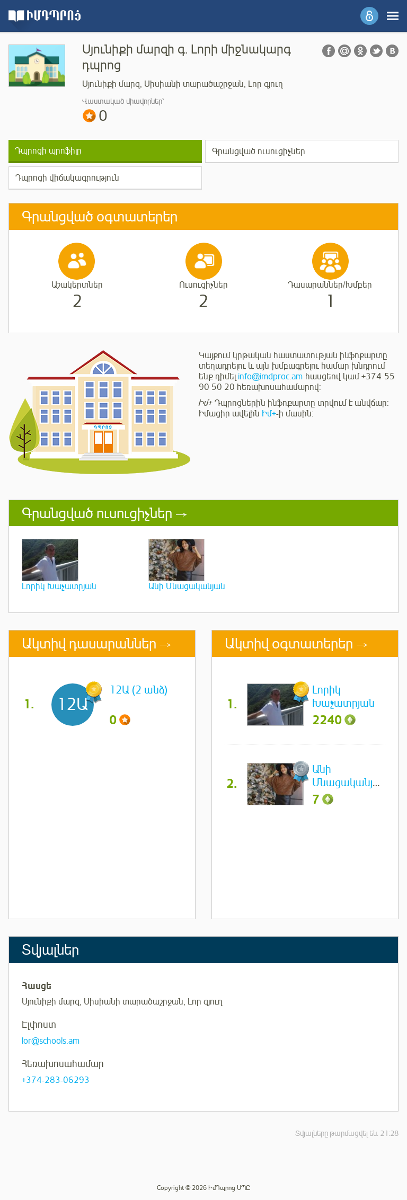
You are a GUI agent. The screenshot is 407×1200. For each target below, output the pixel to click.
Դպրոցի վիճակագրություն (67, 178)
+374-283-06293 (56, 1080)
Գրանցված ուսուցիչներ (258, 151)
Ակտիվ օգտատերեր (289, 644)
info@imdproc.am (270, 376)
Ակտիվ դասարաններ (89, 644)
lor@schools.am (50, 1041)
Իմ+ (269, 413)
